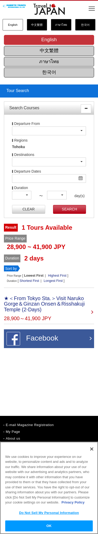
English (13, 24)
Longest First (53, 281)
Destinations (24, 154)
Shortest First (29, 281)
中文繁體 (37, 24)
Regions (20, 140)
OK (49, 526)
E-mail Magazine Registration (30, 425)
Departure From (27, 123)
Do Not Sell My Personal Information (49, 513)
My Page (13, 432)
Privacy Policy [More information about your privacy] (72, 502)
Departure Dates (27, 171)
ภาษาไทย (61, 24)
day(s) (77, 196)
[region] (49, 488)
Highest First (57, 275)
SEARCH (69, 209)
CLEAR (28, 209)
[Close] (91, 449)
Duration (21, 187)
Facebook (32, 338)
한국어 (85, 24)
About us (13, 438)
